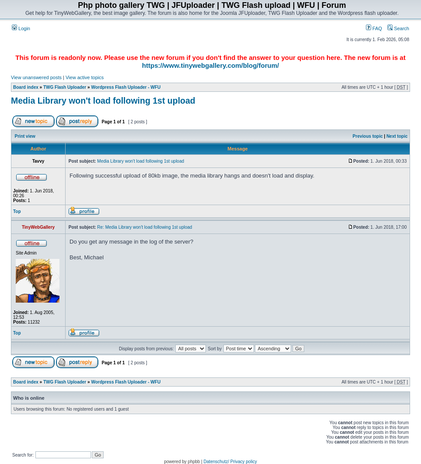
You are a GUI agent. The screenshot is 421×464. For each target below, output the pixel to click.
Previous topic (368, 136)
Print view (25, 136)
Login (21, 28)
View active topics (85, 77)
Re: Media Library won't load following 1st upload (144, 227)
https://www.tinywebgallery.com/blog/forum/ (210, 65)
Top (17, 211)
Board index (25, 87)
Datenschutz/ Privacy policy (230, 461)
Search (398, 28)
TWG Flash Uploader (64, 87)
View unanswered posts (36, 77)
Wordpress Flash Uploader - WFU (125, 87)
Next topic (396, 136)
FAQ (374, 28)
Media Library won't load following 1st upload (103, 100)
